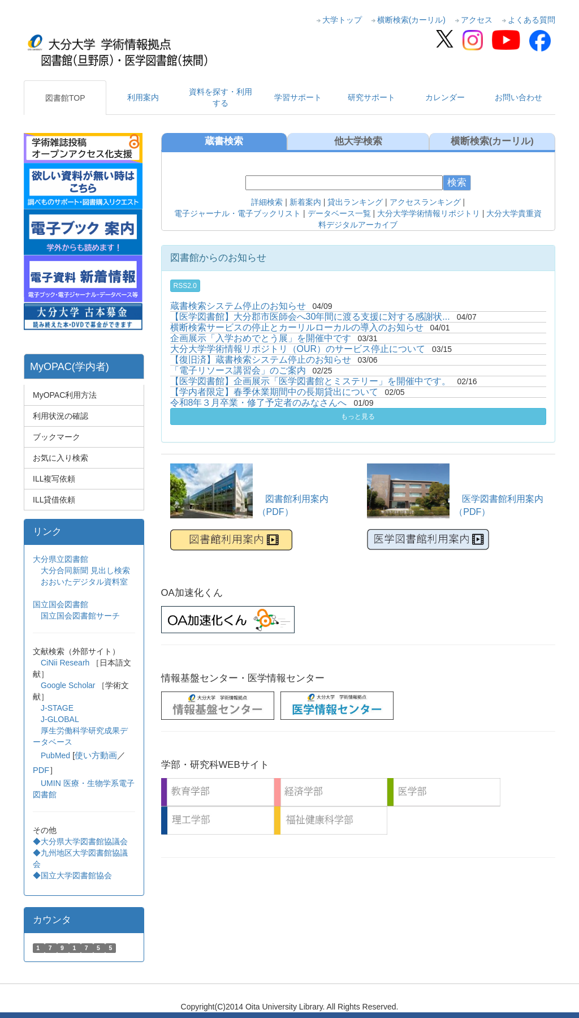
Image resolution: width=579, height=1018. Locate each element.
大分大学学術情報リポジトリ (428, 213)
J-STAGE (57, 707)
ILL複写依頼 (54, 478)
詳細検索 (267, 202)
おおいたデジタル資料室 (84, 581)
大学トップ (342, 19)
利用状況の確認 (60, 415)
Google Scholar (69, 685)
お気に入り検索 (60, 457)
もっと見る (358, 416)
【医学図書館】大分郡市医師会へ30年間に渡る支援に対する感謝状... (310, 316)
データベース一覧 (339, 213)
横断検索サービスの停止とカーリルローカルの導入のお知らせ (297, 327)
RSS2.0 (185, 286)
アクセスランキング (425, 202)
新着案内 (304, 202)
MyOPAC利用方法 (65, 395)
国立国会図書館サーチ (80, 615)
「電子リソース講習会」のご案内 (238, 370)
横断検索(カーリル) (411, 19)
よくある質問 (531, 19)
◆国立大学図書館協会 (73, 875)
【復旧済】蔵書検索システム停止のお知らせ (260, 359)
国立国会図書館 (60, 604)
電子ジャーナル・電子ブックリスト (237, 213)
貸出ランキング (355, 202)
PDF (41, 770)
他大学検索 (358, 141)
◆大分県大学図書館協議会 (80, 841)
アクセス (476, 19)
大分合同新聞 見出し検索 (85, 570)
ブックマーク (56, 436)
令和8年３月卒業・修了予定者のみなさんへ (258, 402)
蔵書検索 (224, 141)
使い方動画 (96, 755)
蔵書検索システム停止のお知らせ (238, 306)
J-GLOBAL (60, 719)
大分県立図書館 (60, 559)
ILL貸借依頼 (54, 499)
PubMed (55, 755)
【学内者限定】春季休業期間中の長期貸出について (274, 392)
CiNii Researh (65, 662)
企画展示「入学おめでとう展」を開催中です (260, 338)
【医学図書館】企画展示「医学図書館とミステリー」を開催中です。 (310, 381)
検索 (456, 182)
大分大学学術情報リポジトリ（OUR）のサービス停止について (298, 349)
